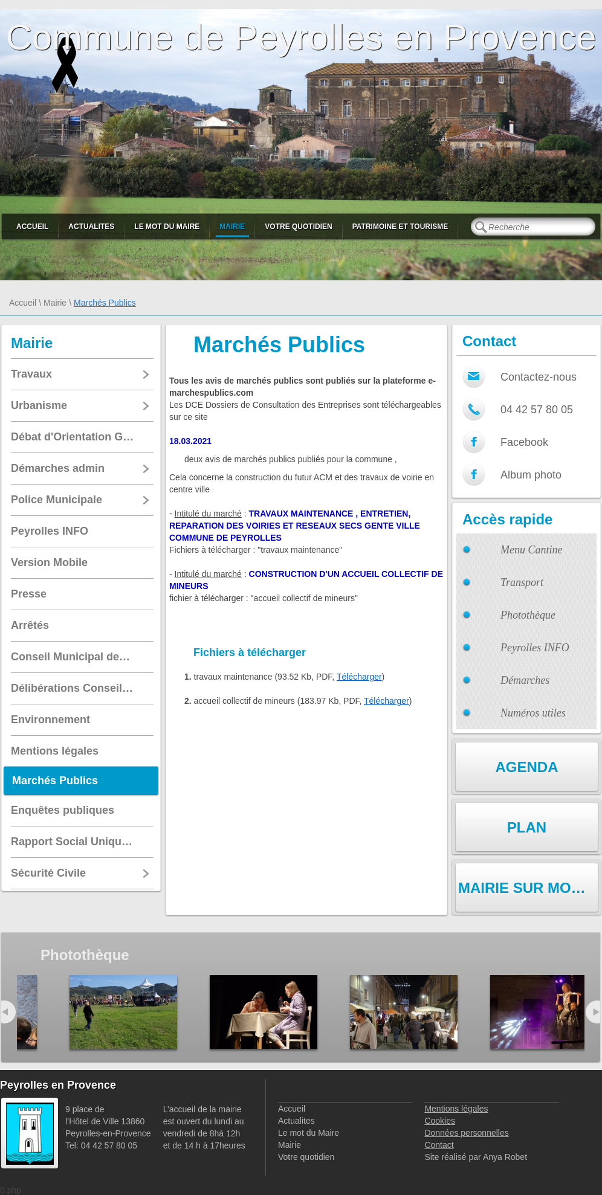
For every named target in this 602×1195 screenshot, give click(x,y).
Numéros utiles (533, 713)
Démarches (524, 680)
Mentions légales (456, 1108)
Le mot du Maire (166, 226)
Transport (521, 582)
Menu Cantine (531, 550)
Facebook (524, 442)
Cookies (439, 1121)
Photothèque (527, 615)
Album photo (531, 475)
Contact (438, 1145)
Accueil (32, 226)
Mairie (232, 226)
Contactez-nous (538, 377)
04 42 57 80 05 (536, 410)
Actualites (91, 226)
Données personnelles (466, 1133)
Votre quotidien (298, 226)
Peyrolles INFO (534, 648)
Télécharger (359, 676)
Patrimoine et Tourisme (400, 226)
